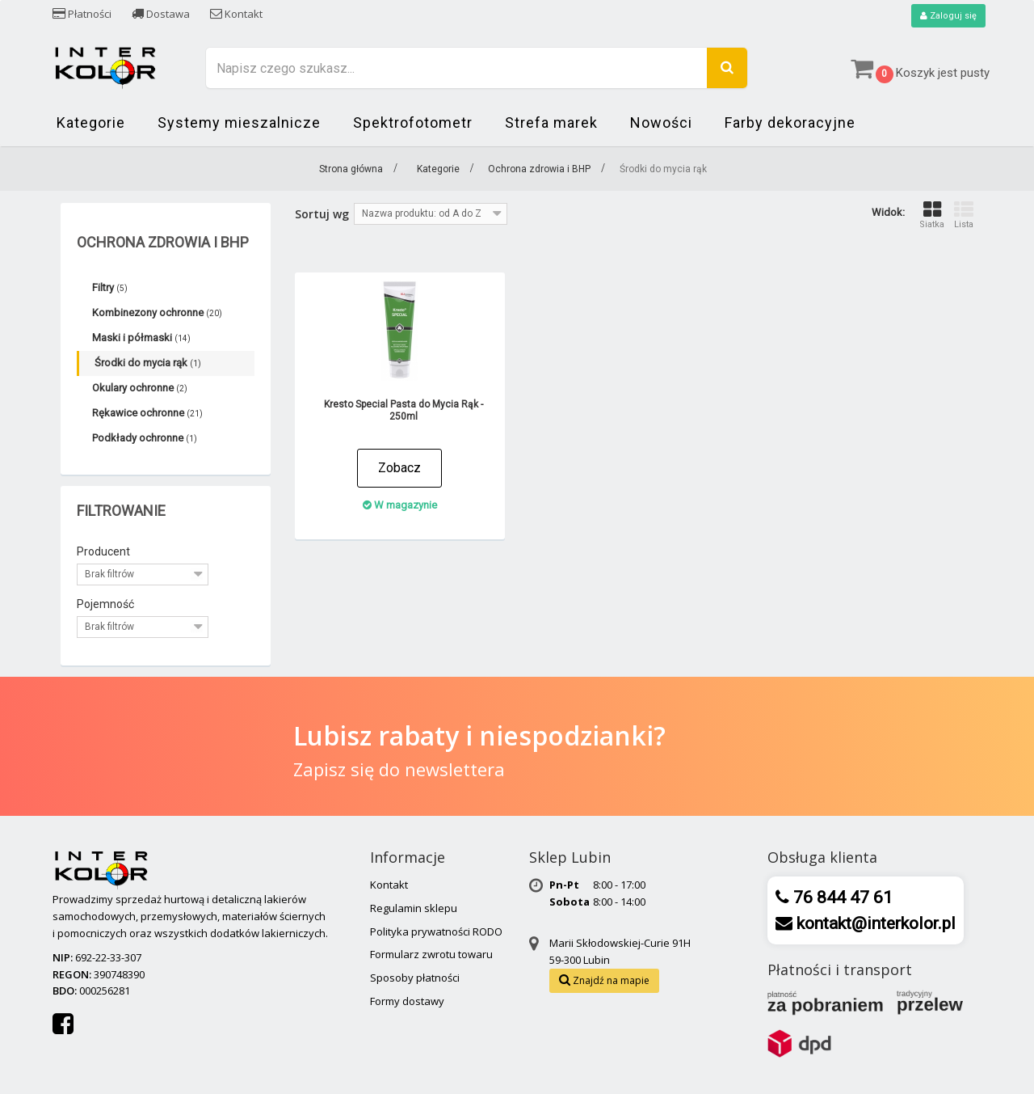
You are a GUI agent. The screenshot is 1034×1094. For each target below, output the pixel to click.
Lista (963, 215)
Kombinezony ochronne (157, 313)
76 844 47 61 (841, 898)
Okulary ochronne (139, 388)
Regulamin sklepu (413, 909)
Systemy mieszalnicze (239, 123)
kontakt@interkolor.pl (874, 924)
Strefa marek (551, 123)
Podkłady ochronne (144, 439)
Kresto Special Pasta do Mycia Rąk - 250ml (403, 411)
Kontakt (236, 13)
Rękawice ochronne (147, 414)
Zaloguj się (946, 16)
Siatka (931, 215)
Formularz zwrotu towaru (431, 955)
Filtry (110, 288)
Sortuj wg (322, 214)
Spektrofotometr (413, 123)
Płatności (82, 13)
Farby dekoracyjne (790, 123)
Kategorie (91, 123)
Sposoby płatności (415, 978)
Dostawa (161, 13)
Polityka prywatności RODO (436, 932)
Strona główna (351, 169)
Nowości (661, 123)
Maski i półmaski (141, 338)
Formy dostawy (407, 1002)
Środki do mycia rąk (148, 363)
